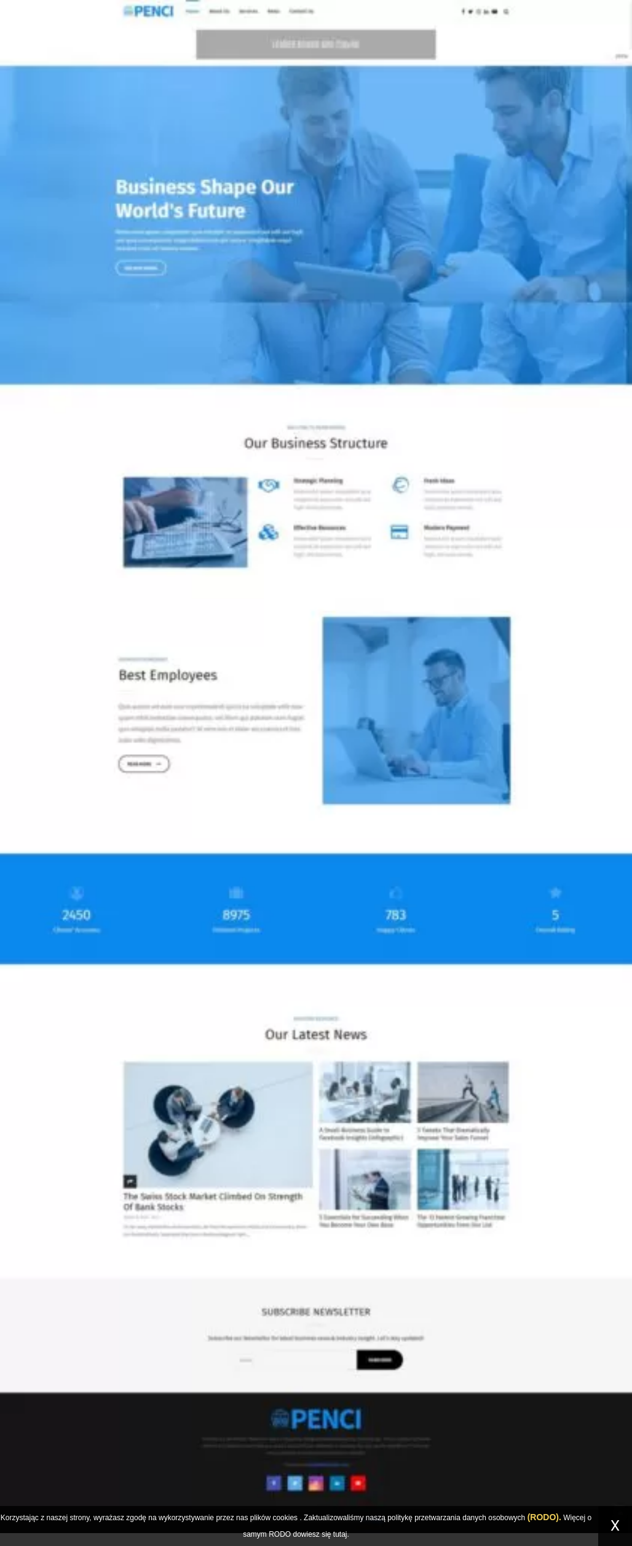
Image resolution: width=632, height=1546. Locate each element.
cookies (285, 1517)
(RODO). (544, 1517)
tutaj (340, 1534)
